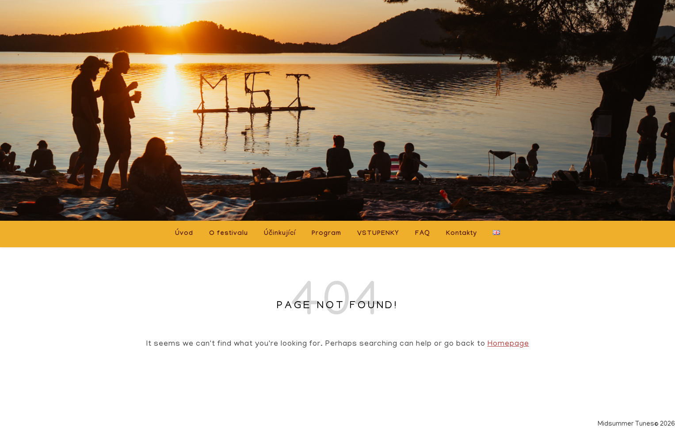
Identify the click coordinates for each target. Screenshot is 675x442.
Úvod (184, 234)
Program (326, 234)
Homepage (508, 344)
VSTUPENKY (378, 234)
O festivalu (228, 234)
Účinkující (280, 234)
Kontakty (461, 234)
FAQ (422, 234)
